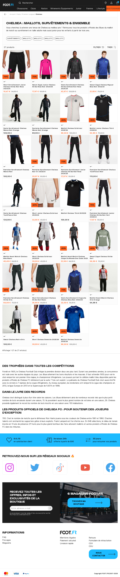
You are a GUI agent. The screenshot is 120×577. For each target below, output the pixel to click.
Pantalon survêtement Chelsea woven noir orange (45, 129)
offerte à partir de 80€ (64, 441)
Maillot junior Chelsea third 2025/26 (102, 129)
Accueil (12, 14)
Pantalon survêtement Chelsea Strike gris (16, 299)
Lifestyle (101, 8)
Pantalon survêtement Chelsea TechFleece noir (103, 170)
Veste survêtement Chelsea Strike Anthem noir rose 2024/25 (72, 86)
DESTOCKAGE (113, 8)
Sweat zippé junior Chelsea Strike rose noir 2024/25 (43, 86)
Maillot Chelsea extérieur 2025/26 (71, 129)
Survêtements (13, 38)
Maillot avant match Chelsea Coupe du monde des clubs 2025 (74, 257)
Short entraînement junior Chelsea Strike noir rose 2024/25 (14, 86)
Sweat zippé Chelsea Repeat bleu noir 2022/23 (101, 86)
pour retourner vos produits (105, 441)
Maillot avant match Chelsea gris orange (102, 299)
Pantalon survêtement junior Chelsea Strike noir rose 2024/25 (73, 171)
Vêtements (56, 8)
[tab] (60, 29)
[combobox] (60, 3)
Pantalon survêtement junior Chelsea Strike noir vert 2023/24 (102, 215)
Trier (111, 47)
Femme (90, 8)
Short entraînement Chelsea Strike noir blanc (44, 299)
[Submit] (21, 2)
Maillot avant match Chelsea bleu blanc (15, 257)
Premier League (28, 14)
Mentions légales (68, 538)
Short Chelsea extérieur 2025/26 (42, 257)
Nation (45, 8)
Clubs (34, 8)
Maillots (27, 38)
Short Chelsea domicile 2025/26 (45, 339)
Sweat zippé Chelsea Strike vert (101, 257)
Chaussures (23, 8)
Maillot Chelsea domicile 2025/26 (71, 340)
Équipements (68, 8)
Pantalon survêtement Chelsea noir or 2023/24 (45, 170)
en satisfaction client (23, 441)
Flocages (6, 540)
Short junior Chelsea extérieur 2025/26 (45, 214)
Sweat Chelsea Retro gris (13, 339)
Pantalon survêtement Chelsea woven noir (16, 170)
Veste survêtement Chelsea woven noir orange (14, 129)
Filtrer (98, 47)
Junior (79, 8)
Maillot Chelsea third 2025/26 (73, 213)
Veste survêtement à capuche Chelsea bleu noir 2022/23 (73, 299)
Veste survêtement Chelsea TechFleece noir (14, 214)
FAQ (4, 537)
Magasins (6, 543)
